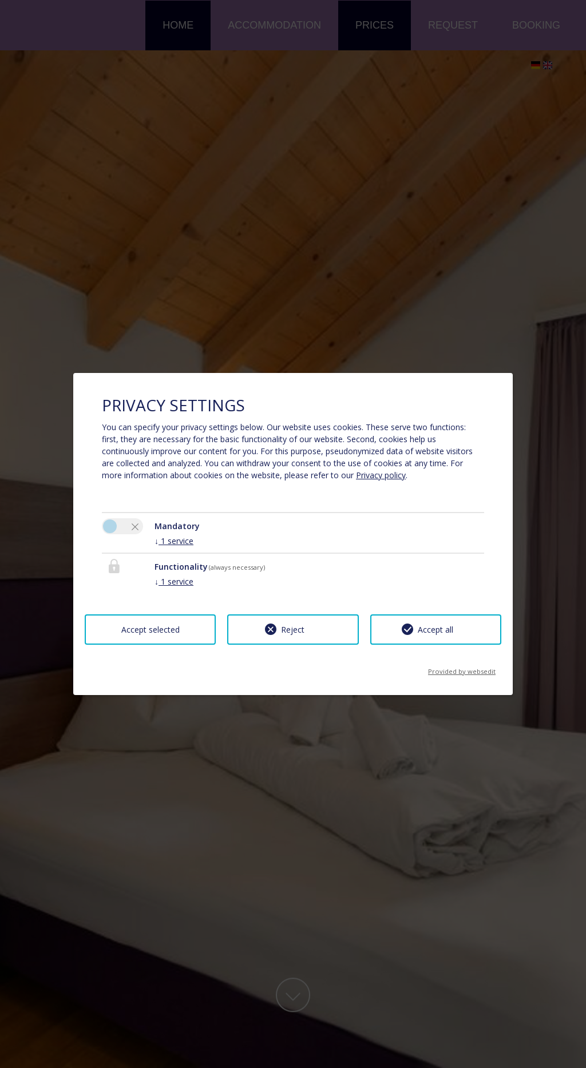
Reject (292, 629)
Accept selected (150, 629)
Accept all (435, 629)
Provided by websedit (462, 668)
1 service (174, 540)
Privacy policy (381, 475)
